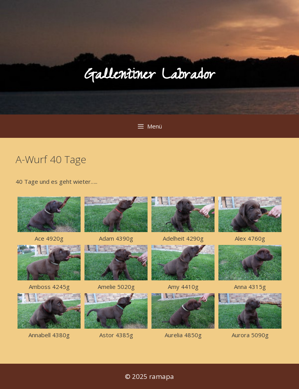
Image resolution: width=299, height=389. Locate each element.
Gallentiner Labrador (149, 76)
